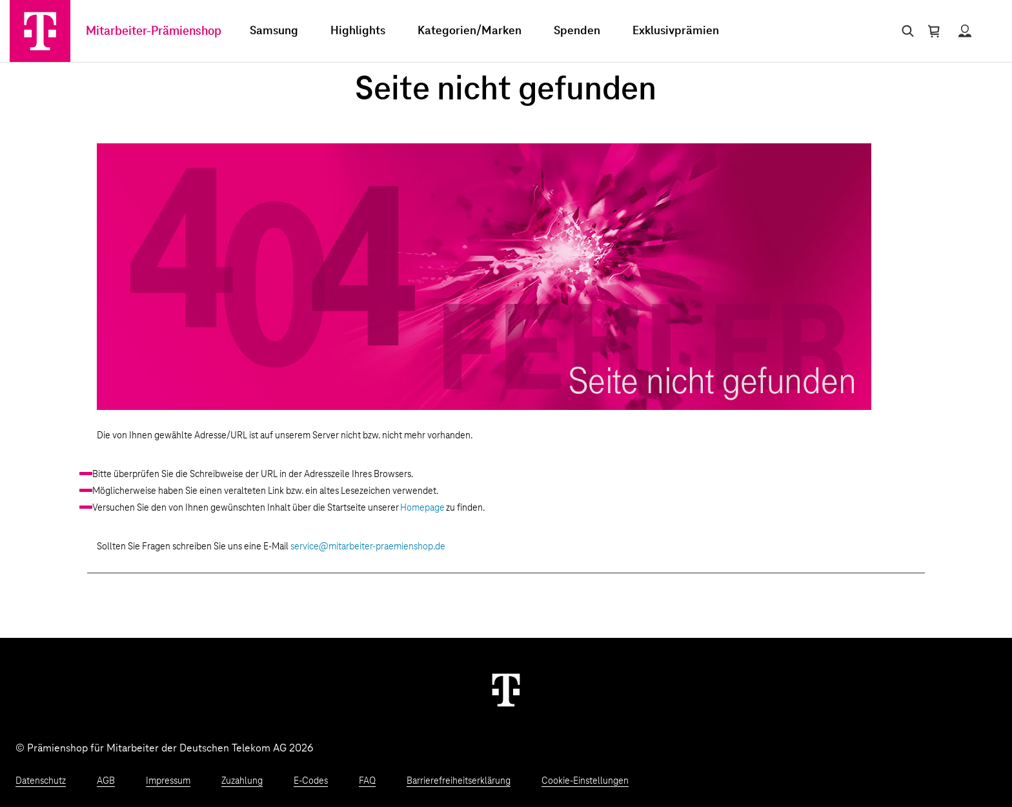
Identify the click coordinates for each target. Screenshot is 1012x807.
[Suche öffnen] (905, 31)
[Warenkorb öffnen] (934, 31)
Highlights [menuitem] (357, 31)
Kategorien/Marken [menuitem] (469, 31)
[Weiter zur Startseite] (506, 689)
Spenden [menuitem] (577, 31)
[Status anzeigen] (965, 31)
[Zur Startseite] (40, 31)
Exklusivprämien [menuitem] (675, 31)
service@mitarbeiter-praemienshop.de (367, 547)
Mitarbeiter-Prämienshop (153, 31)
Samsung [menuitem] (274, 31)
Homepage (422, 508)
